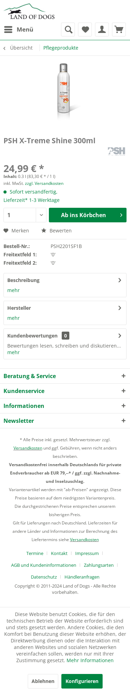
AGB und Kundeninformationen (43, 565)
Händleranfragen (81, 577)
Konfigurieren (82, 681)
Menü (18, 28)
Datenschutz (44, 577)
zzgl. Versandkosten (44, 183)
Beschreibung (23, 280)
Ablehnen (43, 681)
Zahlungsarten (99, 565)
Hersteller (19, 308)
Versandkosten (28, 448)
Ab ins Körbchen (91, 214)
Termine (34, 553)
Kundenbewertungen (32, 335)
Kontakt (59, 553)
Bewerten (56, 230)
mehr (13, 290)
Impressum (87, 553)
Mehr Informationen (90, 660)
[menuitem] (18, 29)
